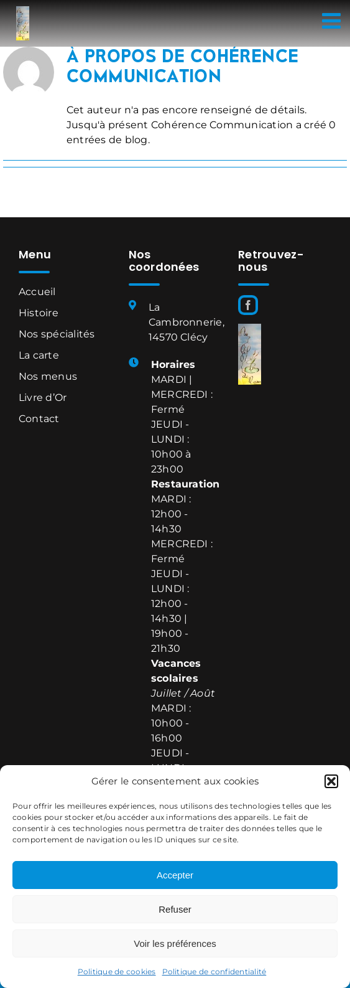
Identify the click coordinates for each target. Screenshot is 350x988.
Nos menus (48, 376)
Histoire (38, 313)
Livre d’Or (43, 397)
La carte (39, 355)
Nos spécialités (57, 334)
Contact (39, 419)
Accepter (175, 875)
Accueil (37, 292)
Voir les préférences (175, 943)
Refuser (175, 909)
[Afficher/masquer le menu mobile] (333, 20)
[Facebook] (248, 305)
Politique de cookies (117, 971)
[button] (331, 781)
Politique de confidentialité (214, 971)
